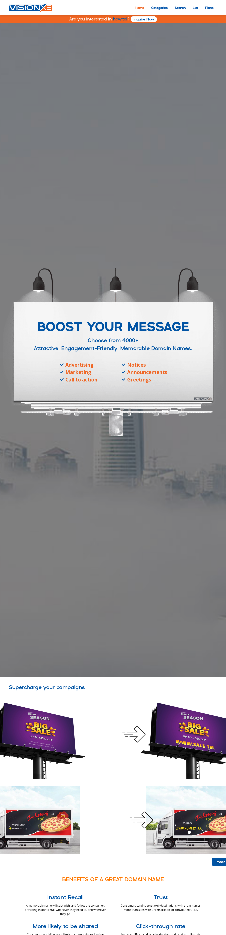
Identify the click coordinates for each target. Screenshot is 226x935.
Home (139, 8)
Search (180, 8)
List (195, 8)
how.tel (113, 19)
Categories (159, 8)
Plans (209, 8)
